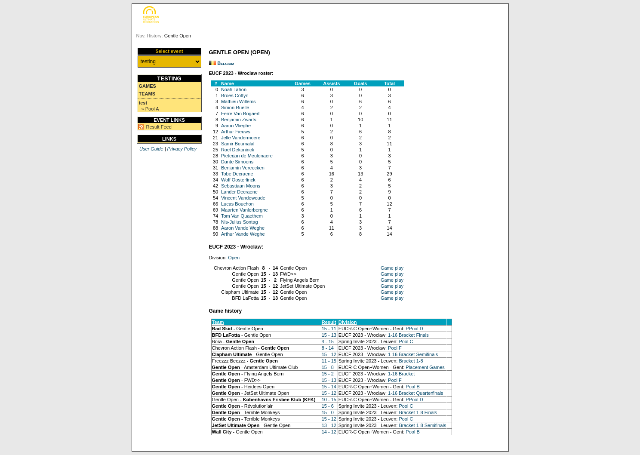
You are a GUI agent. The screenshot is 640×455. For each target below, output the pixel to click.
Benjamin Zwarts (238, 119)
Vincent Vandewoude (243, 197)
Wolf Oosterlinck (238, 179)
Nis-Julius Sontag (239, 221)
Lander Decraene (239, 191)
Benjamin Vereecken (243, 167)
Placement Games (425, 367)
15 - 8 (328, 367)
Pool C (406, 341)
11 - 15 (329, 360)
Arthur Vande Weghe (243, 234)
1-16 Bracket (401, 373)
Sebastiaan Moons (240, 185)
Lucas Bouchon (237, 203)
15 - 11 (329, 328)
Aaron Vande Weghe (243, 228)
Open (234, 257)
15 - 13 (329, 335)
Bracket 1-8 (411, 360)
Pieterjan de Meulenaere (247, 155)
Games (147, 86)
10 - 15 (329, 399)
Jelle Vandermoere (241, 137)
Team (218, 322)
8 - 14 (328, 347)
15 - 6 (328, 406)
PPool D (414, 328)
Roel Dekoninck (237, 149)
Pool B (412, 386)
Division (347, 322)
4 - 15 (328, 341)
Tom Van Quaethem (242, 215)
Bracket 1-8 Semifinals (422, 425)
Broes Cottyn (235, 95)
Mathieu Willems (238, 101)
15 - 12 (329, 354)
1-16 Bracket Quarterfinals (415, 393)
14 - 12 (329, 431)
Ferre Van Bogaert (240, 113)
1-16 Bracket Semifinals (413, 354)
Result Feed (159, 126)
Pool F (395, 347)
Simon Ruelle (235, 107)
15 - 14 (329, 386)
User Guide (151, 148)
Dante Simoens (237, 161)
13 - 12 (329, 425)
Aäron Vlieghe (236, 125)
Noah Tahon (233, 89)
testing (169, 78)
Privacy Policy (182, 148)
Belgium (225, 63)
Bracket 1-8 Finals (418, 412)
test (143, 102)
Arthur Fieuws (235, 131)
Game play (392, 268)
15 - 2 (328, 373)
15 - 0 (328, 412)
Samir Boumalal (238, 143)
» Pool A (150, 108)
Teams (147, 93)
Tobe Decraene (237, 173)
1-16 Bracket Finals (408, 335)
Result (329, 322)
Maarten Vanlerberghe (244, 209)
